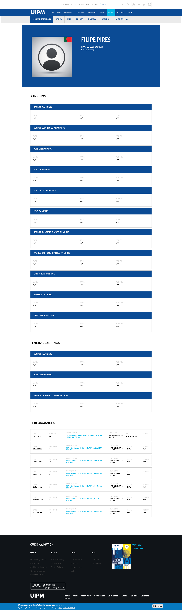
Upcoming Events (38, 559)
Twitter (128, 4)
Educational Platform (68, 4)
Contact (95, 559)
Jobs (73, 571)
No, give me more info (67, 608)
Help (93, 553)
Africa (59, 19)
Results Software (38, 575)
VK (139, 4)
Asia (69, 19)
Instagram (149, 4)
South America (122, 19)
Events (102, 12)
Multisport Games (38, 567)
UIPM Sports (91, 12)
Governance (80, 12)
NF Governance (83, 4)
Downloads (56, 563)
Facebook (123, 4)
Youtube (133, 4)
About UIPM (68, 12)
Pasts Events (35, 563)
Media (130, 12)
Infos (73, 553)
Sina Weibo (144, 4)
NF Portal (94, 4)
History (74, 563)
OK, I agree (157, 606)
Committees (77, 559)
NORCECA (92, 19)
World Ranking (57, 559)
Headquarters (77, 567)
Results (54, 553)
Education (120, 12)
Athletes (110, 12)
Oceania (105, 19)
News (59, 12)
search (104, 4)
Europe (79, 19)
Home (52, 12)
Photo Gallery (57, 567)
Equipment (96, 563)
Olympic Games (37, 571)
